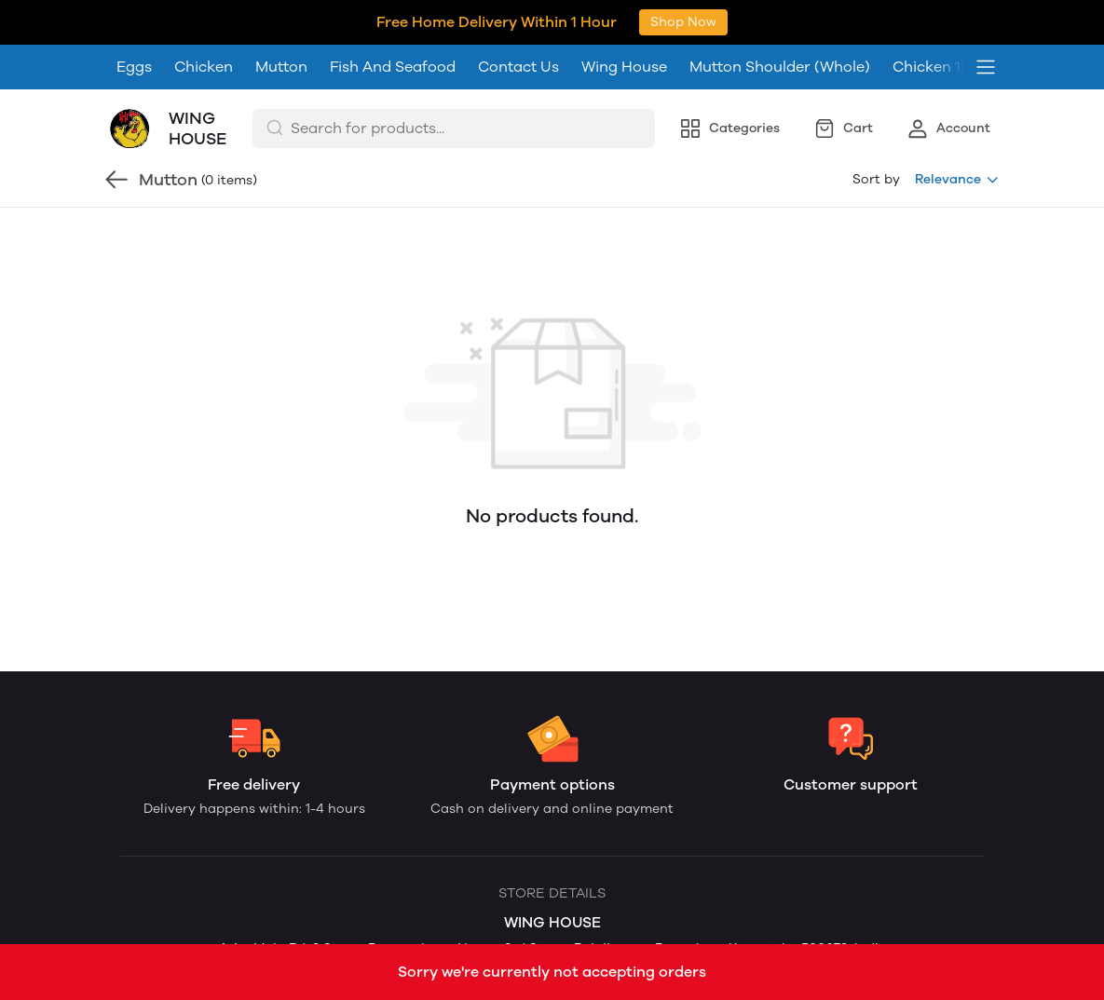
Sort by (876, 134)
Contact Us (518, 22)
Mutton (281, 22)
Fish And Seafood (393, 22)
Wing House (624, 22)
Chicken (203, 22)
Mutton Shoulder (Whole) (779, 22)
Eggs (134, 22)
